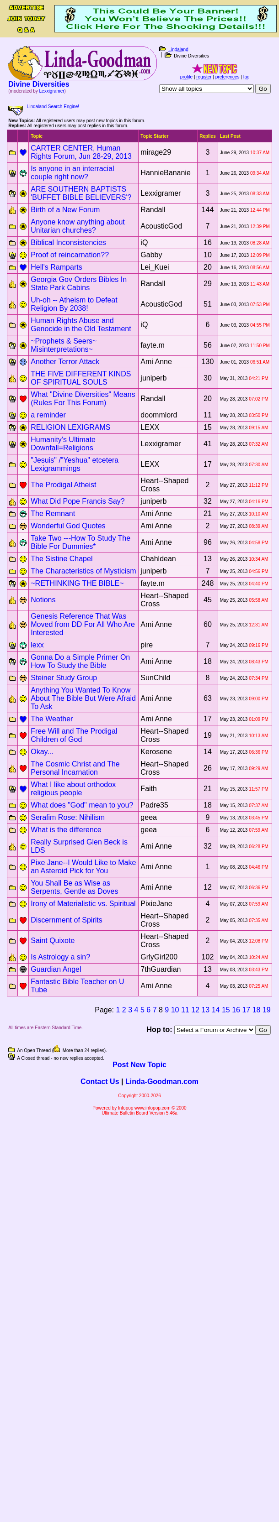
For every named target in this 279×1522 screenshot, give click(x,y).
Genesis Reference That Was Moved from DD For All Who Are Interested (83, 624)
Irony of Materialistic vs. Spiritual (83, 903)
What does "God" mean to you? (82, 805)
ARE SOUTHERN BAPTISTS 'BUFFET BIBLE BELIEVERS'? (81, 193)
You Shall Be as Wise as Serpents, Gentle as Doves (74, 887)
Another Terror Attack (65, 361)
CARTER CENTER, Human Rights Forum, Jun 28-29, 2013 (81, 152)
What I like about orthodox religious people (73, 789)
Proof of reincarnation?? (70, 255)
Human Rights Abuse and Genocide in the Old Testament (81, 325)
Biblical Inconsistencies (68, 242)
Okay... (42, 752)
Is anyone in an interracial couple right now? (72, 173)
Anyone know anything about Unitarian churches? (77, 226)
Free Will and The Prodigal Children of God (74, 735)
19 (267, 1010)
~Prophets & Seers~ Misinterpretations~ (64, 345)
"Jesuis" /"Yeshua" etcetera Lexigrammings (74, 464)
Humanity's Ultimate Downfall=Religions (63, 444)
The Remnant (53, 513)
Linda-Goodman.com (162, 1081)
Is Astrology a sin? (60, 957)
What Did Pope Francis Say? (77, 501)
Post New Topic (139, 1065)
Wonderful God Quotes (68, 526)
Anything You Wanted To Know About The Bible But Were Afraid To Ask (83, 698)
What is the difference (66, 830)
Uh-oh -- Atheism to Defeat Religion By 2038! (74, 304)
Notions (43, 600)
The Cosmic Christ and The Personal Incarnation (75, 768)
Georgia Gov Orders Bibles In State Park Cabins (79, 284)
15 (226, 1010)
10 (175, 1010)
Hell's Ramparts (56, 267)
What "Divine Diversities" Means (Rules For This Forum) (83, 399)
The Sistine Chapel (61, 559)
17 (246, 1010)
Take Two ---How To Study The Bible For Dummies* (80, 542)
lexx (37, 645)
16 (236, 1010)
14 (216, 1010)
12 (195, 1010)
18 (256, 1010)
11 (185, 1010)
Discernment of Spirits (66, 920)
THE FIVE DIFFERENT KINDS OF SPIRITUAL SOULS (81, 378)
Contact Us (99, 1081)
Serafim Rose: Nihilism (68, 817)
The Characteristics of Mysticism (83, 571)
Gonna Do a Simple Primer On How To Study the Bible (80, 661)
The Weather (52, 719)
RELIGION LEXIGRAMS (70, 427)
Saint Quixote (53, 940)
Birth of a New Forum (65, 210)
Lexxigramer (51, 91)
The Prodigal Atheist (63, 485)
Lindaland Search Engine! (53, 106)
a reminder (48, 415)
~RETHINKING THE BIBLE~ (77, 583)
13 (205, 1010)
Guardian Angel (56, 969)
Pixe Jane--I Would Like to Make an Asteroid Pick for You (83, 867)
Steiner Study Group (64, 678)
